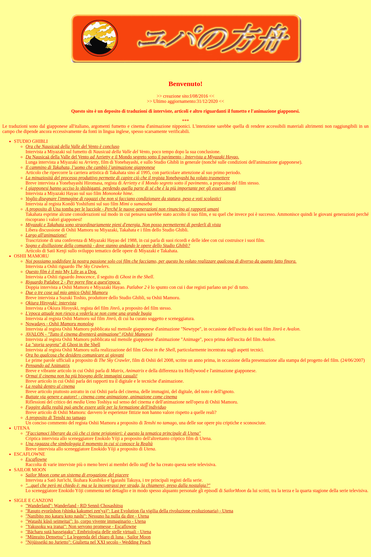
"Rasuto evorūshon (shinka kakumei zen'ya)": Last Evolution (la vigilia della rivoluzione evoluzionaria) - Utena (129, 510)
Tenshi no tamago (56, 417)
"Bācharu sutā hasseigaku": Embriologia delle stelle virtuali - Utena (88, 531)
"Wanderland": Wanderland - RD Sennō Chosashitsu (74, 505)
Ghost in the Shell (63, 344)
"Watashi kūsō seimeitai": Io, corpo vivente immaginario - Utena (86, 521)
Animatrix (48, 365)
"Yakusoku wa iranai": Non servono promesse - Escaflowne (81, 526)
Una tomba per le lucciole (122, 209)
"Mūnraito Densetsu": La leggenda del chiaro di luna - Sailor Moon (88, 536)
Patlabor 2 (73, 282)
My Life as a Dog (61, 271)
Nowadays (60, 323)
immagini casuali (81, 375)
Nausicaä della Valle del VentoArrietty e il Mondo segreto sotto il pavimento (132, 156)
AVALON (89, 334)
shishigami (131, 188)
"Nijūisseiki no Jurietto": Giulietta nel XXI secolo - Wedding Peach (88, 542)
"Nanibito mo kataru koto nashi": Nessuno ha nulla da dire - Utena (87, 516)
